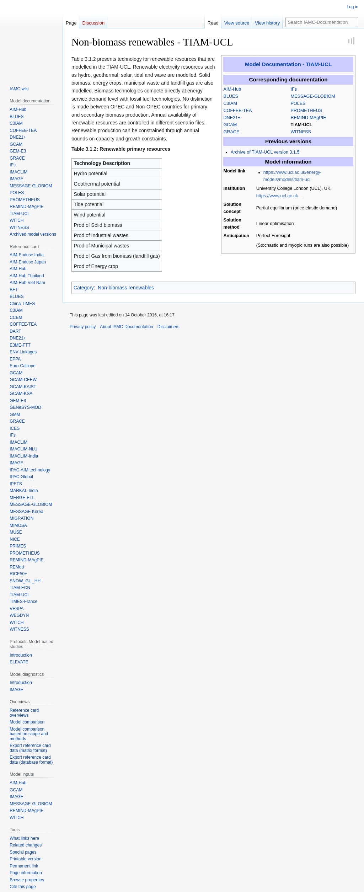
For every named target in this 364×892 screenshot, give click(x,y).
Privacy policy (83, 326)
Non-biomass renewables (126, 287)
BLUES (231, 96)
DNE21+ (232, 117)
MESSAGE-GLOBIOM (313, 96)
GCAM (230, 124)
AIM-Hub (232, 89)
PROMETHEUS (306, 110)
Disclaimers (168, 326)
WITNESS (301, 131)
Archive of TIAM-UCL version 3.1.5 (265, 152)
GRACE (232, 131)
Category (84, 287)
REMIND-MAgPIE (308, 117)
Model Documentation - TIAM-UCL (288, 64)
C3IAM (230, 103)
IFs (294, 89)
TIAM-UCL (301, 124)
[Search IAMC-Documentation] (321, 22)
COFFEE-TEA (238, 110)
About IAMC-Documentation (126, 326)
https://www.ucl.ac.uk (277, 195)
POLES (298, 103)
